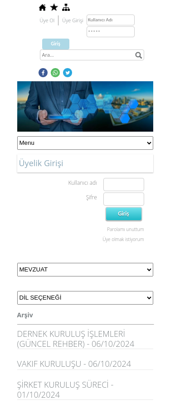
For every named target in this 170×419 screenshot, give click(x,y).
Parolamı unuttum (125, 229)
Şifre (91, 197)
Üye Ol (47, 20)
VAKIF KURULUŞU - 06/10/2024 (74, 363)
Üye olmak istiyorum (123, 239)
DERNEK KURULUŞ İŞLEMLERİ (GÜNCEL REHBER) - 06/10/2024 (76, 338)
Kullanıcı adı (82, 183)
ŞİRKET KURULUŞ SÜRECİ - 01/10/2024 (65, 389)
